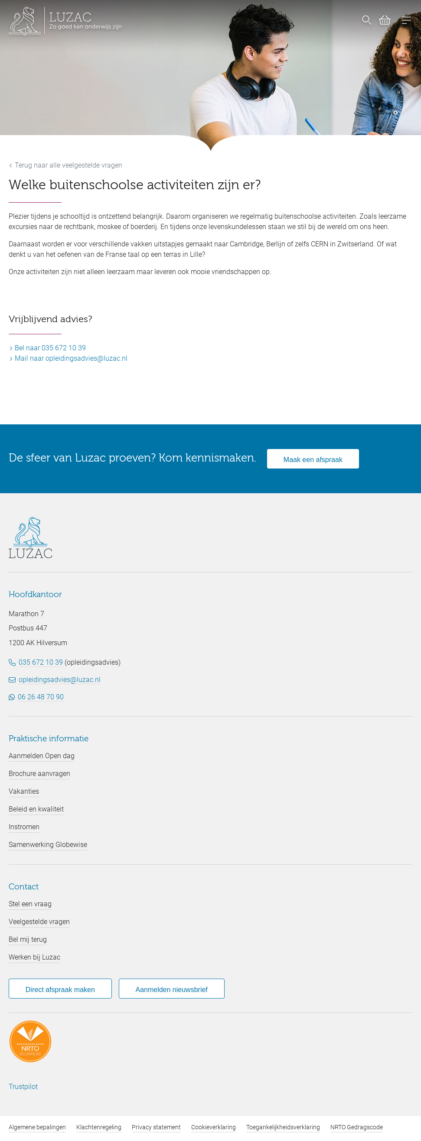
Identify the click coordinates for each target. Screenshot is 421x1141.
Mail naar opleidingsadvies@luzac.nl (68, 358)
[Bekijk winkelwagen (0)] (381, 22)
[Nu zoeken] (367, 21)
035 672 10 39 (41, 662)
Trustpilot (23, 1087)
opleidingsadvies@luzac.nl (60, 680)
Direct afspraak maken (60, 989)
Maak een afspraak (313, 459)
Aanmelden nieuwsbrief (171, 989)
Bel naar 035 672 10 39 (47, 348)
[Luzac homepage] (65, 21)
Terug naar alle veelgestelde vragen (65, 165)
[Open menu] (406, 21)
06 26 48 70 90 (41, 697)
